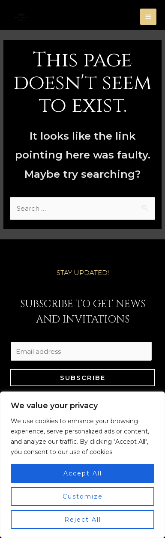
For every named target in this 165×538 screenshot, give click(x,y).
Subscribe (82, 378)
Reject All (82, 519)
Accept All (82, 473)
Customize (83, 496)
